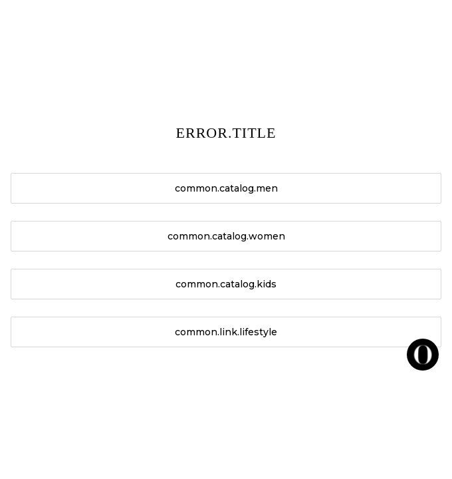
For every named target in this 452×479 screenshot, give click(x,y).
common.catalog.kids (226, 284)
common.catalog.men (226, 188)
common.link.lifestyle (226, 332)
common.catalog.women (226, 236)
